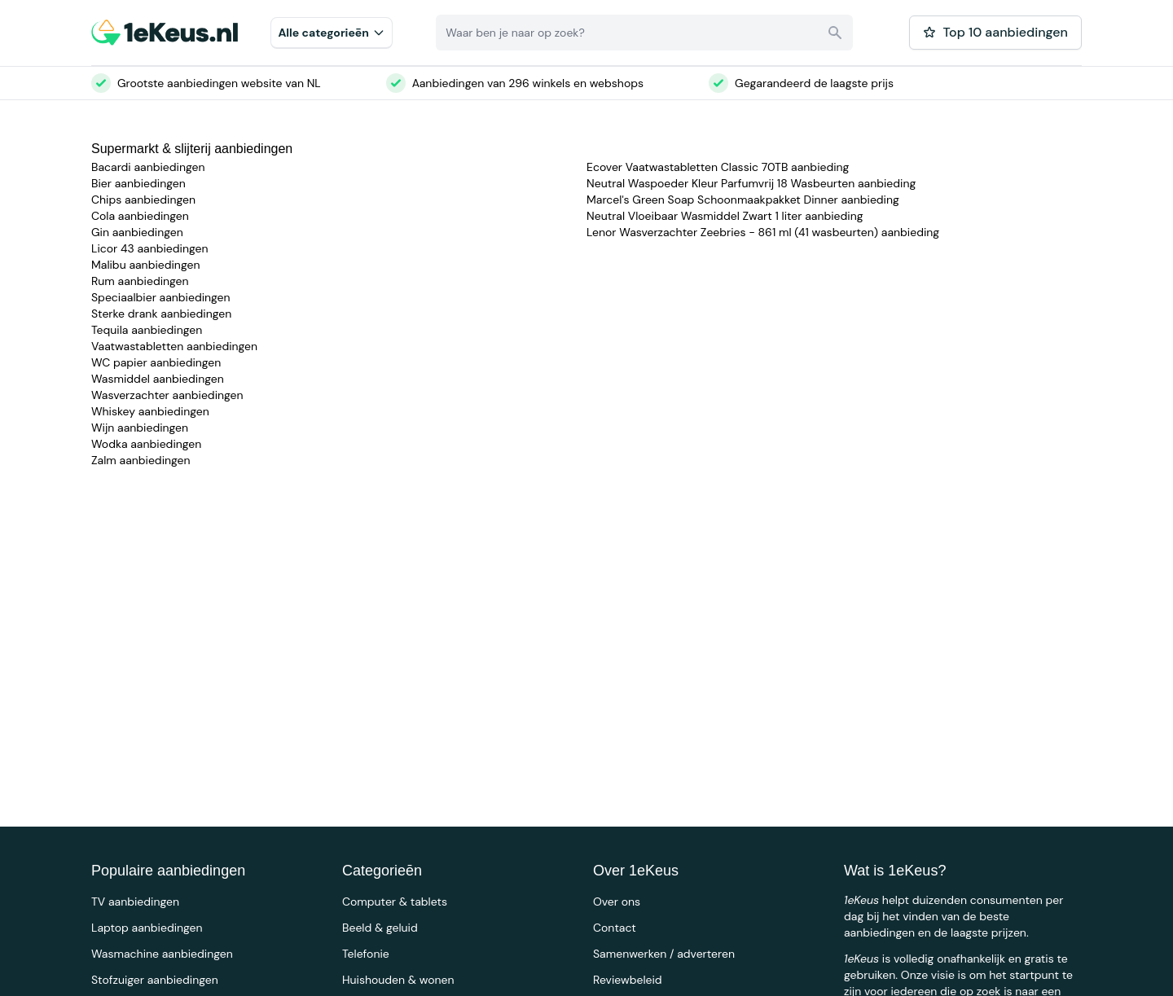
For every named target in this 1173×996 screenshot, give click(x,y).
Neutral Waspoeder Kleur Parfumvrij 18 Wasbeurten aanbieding (751, 183)
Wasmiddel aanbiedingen (157, 378)
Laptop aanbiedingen (147, 927)
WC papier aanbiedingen (156, 362)
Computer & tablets (394, 901)
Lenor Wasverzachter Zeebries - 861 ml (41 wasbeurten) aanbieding (762, 232)
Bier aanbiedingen (138, 183)
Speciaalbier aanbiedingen (161, 297)
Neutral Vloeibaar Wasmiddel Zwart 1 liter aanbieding (724, 215)
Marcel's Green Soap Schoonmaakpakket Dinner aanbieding (742, 199)
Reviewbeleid (627, 979)
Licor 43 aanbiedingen (150, 248)
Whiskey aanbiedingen (150, 411)
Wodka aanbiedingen (146, 444)
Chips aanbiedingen (143, 199)
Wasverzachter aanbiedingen (167, 395)
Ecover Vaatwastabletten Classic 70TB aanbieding (717, 167)
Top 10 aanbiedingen (995, 32)
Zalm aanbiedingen (141, 460)
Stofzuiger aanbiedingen (154, 979)
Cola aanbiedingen (140, 215)
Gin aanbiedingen (137, 232)
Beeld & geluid (380, 927)
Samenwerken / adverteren (664, 953)
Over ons (616, 901)
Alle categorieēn (331, 32)
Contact (614, 927)
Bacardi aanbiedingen (148, 167)
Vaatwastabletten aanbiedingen (174, 346)
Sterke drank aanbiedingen (161, 313)
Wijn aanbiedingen (139, 427)
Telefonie (365, 953)
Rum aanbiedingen (140, 281)
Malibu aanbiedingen (145, 264)
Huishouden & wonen (398, 979)
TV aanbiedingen (135, 901)
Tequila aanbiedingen (146, 329)
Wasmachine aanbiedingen (162, 953)
